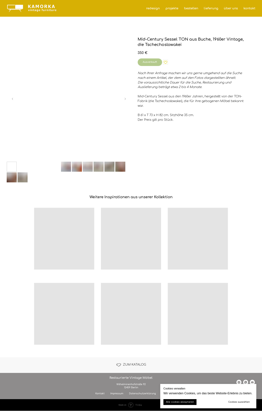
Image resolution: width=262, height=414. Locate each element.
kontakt (249, 8)
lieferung (211, 8)
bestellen (191, 8)
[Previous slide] (12, 98)
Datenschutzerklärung (142, 393)
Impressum (116, 393)
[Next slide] (125, 98)
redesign (153, 8)
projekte (171, 8)
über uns (231, 8)
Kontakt (100, 393)
